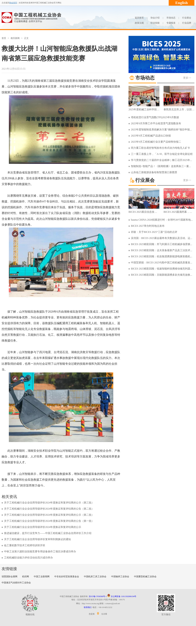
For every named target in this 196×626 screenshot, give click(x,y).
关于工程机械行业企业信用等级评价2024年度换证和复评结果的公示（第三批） (49, 502)
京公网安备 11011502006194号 (121, 596)
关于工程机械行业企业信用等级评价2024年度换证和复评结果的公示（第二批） (49, 514)
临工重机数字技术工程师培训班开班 (24, 545)
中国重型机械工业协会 (145, 576)
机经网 (25, 576)
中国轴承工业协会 (120, 576)
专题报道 (170, 23)
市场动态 (170, 18)
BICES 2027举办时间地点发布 (148, 225)
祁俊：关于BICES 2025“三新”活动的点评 (154, 232)
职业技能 (155, 23)
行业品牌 (186, 23)
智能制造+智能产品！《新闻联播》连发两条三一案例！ (162, 166)
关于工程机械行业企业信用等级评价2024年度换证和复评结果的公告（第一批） (49, 521)
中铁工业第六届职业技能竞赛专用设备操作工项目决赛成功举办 (40, 551)
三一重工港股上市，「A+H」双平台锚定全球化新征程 (162, 154)
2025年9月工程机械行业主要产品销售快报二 (156, 141)
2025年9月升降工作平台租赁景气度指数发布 (156, 123)
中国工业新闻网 (41, 576)
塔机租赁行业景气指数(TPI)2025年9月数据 (155, 117)
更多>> (187, 77)
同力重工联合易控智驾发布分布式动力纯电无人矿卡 (160, 147)
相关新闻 (15, 38)
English (181, 3)
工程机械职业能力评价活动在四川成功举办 (28, 557)
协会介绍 (155, 18)
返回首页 (139, 18)
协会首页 (13, 3)
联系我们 (88, 607)
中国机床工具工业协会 (95, 576)
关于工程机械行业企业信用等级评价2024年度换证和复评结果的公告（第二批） (49, 508)
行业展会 (186, 18)
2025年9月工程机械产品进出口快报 (151, 135)
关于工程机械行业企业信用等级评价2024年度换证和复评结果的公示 (42, 527)
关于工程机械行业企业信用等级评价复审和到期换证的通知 (37, 539)
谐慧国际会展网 (9, 576)
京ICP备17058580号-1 (98, 596)
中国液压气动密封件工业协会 (16, 582)
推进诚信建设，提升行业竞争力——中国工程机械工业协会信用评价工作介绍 (47, 533)
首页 (4, 38)
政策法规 (139, 23)
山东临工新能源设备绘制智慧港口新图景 (154, 172)
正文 (26, 38)
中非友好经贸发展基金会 (66, 576)
